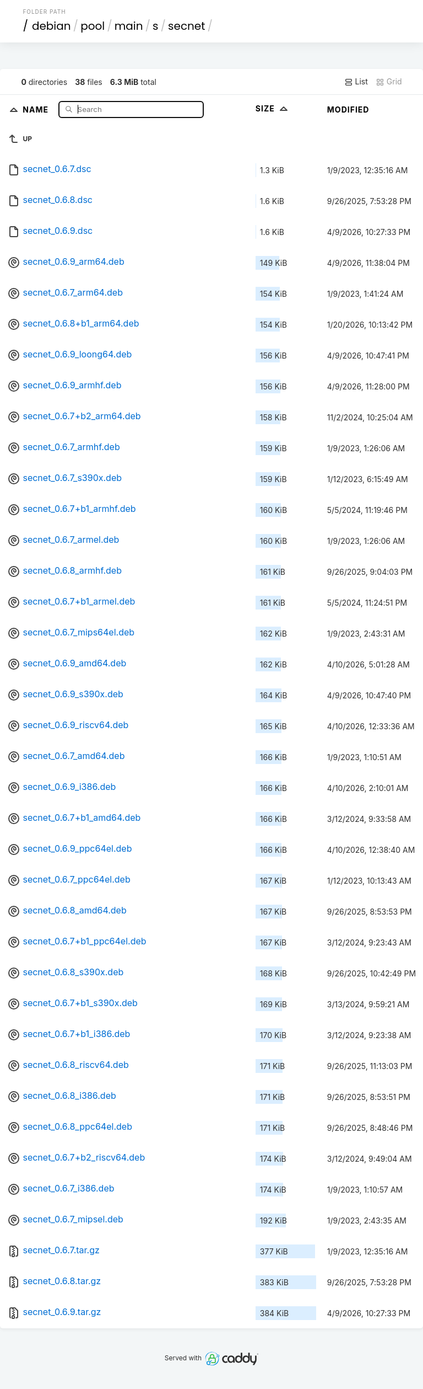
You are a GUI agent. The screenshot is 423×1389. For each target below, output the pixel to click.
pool (92, 26)
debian (51, 26)
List (356, 82)
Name (37, 109)
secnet (186, 26)
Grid (389, 82)
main (129, 26)
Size (273, 108)
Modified (348, 109)
